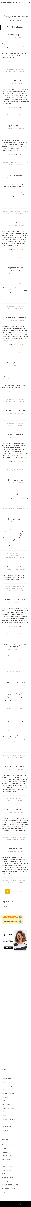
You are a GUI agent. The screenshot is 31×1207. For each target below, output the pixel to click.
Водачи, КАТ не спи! (15, 363)
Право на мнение (8, 1108)
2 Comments (23, 259)
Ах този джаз (14, 588)
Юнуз (3, 1192)
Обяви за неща (7, 1101)
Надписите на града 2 (15, 721)
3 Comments (19, 712)
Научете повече (6, 2)
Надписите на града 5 (15, 566)
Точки (15, 222)
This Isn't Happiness (7, 1163)
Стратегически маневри (15, 317)
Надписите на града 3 (15, 682)
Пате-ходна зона (15, 480)
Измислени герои (8, 1086)
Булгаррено (15, 80)
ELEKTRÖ (5, 1148)
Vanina (22, 37)
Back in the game (15, 434)
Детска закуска (6, 1170)
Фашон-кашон (7, 1123)
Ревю (4, 1115)
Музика (5, 1097)
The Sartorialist (6, 1159)
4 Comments (19, 308)
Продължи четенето (15, 62)
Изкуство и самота (15, 519)
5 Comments (20, 213)
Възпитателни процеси (15, 766)
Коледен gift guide (8, 1089)
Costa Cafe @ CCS (15, 35)
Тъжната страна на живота (10, 1184)
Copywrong (6, 1075)
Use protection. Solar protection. (15, 269)
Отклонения (12, 259)
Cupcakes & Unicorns (8, 1145)
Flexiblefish (5, 1152)
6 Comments (19, 354)
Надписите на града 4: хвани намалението (15, 645)
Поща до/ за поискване (15, 599)
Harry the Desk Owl (7, 1155)
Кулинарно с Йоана (7, 1177)
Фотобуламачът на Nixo (9, 1188)
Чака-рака (6, 1130)
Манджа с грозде (13, 586)
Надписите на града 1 (15, 809)
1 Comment (19, 425)
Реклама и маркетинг (9, 1119)
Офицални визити (15, 125)
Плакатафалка (6, 1181)
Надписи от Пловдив (15, 410)
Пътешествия (7, 1112)
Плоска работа (15, 175)
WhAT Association (7, 1166)
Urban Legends (21, 162)
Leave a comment (19, 71)
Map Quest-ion (15, 848)
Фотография (7, 1126)
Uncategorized (7, 1078)
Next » (21, 891)
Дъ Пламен (5, 1174)
